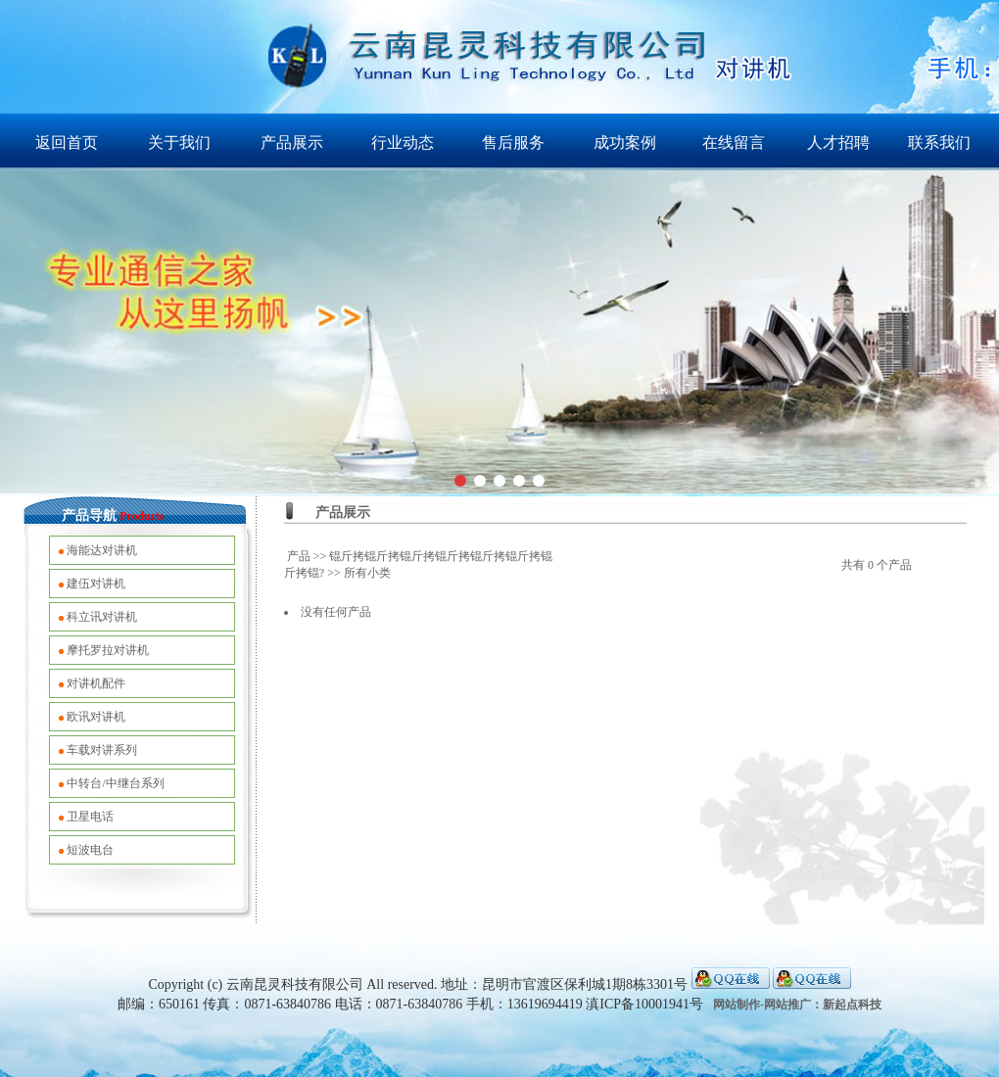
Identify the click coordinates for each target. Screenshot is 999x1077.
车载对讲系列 (102, 750)
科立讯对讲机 (102, 617)
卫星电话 (90, 816)
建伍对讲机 (96, 583)
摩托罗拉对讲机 (108, 650)
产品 (298, 556)
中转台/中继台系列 (115, 783)
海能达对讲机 (102, 550)
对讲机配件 (96, 683)
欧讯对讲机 (96, 717)
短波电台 (90, 850)
